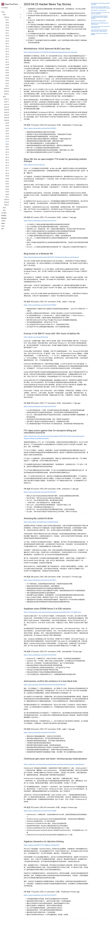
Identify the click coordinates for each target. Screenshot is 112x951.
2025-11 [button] (6, 102)
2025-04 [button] (6, 120)
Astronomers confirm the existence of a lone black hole (100, 27)
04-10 (7, 62)
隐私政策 (3, 218)
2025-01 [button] (6, 205)
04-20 (7, 35)
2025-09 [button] (6, 107)
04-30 (7, 123)
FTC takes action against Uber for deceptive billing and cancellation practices (99, 17)
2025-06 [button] (6, 115)
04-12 (7, 57)
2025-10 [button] (6, 104)
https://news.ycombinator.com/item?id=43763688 (40, 811)
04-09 (7, 64)
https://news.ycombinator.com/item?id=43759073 (40, 580)
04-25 (7, 136)
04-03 (7, 80)
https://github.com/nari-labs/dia (34, 165)
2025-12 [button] (6, 99)
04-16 (7, 46)
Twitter (3, 221)
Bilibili (3, 223)
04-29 (7, 125)
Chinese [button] (4, 7)
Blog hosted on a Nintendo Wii (98, 10)
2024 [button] (4, 207)
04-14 (7, 51)
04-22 (7, 30)
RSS (2, 228)
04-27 (7, 20)
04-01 (7, 86)
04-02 (7, 83)
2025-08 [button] (6, 109)
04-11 (7, 59)
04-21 (7, 33)
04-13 (7, 54)
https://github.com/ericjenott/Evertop (36, 337)
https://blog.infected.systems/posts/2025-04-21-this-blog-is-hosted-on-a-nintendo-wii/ (51, 257)
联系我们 (3, 215)
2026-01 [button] (6, 94)
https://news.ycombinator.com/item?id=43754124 (40, 221)
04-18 (7, 41)
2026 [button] (4, 14)
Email (3, 226)
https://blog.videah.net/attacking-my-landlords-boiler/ (41, 522)
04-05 (7, 75)
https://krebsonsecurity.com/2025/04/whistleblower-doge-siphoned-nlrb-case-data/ (51, 52)
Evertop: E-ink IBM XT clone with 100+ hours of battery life (100, 13)
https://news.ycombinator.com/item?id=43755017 (40, 732)
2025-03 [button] (6, 199)
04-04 (7, 78)
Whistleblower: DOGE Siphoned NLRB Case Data (100, 4)
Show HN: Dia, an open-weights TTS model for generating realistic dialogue (100, 7)
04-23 (7, 27)
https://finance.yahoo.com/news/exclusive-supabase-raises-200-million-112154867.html (52, 612)
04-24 (7, 25)
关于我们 (3, 213)
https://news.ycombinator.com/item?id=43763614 (40, 895)
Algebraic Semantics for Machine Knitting (99, 34)
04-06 (7, 72)
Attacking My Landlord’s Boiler (98, 20)
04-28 (7, 128)
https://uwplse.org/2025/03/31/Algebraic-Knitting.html (41, 845)
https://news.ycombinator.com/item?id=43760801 (40, 128)
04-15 (7, 49)
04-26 (7, 22)
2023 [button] (4, 210)
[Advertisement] (56, 934)
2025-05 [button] (6, 117)
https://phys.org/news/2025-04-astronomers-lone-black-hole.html (45, 685)
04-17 (7, 43)
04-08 (7, 67)
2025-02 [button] (6, 202)
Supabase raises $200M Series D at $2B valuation (100, 23)
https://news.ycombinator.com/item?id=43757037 (40, 406)
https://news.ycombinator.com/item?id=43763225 (40, 655)
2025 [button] (4, 96)
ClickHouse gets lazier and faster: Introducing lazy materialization (99, 30)
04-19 (7, 38)
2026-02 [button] (6, 91)
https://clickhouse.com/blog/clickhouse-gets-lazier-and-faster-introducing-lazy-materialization (54, 764)
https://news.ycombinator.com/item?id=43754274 (40, 492)
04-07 (7, 70)
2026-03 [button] (6, 88)
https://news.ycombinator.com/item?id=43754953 (40, 305)
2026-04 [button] (6, 17)
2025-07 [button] (6, 112)
